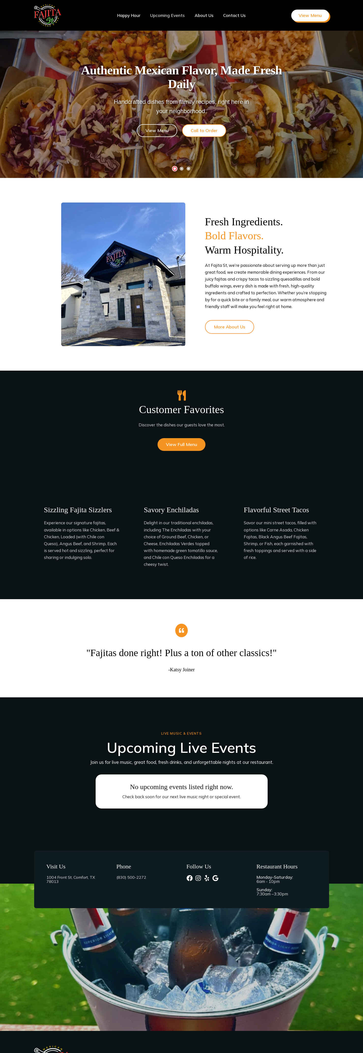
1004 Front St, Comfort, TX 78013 (72, 879)
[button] (310, 15)
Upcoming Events (168, 15)
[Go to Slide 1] (174, 168)
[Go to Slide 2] (182, 169)
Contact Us (232, 15)
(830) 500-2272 (131, 877)
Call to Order (202, 131)
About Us (203, 15)
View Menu (159, 131)
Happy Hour (131, 15)
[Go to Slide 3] (188, 169)
